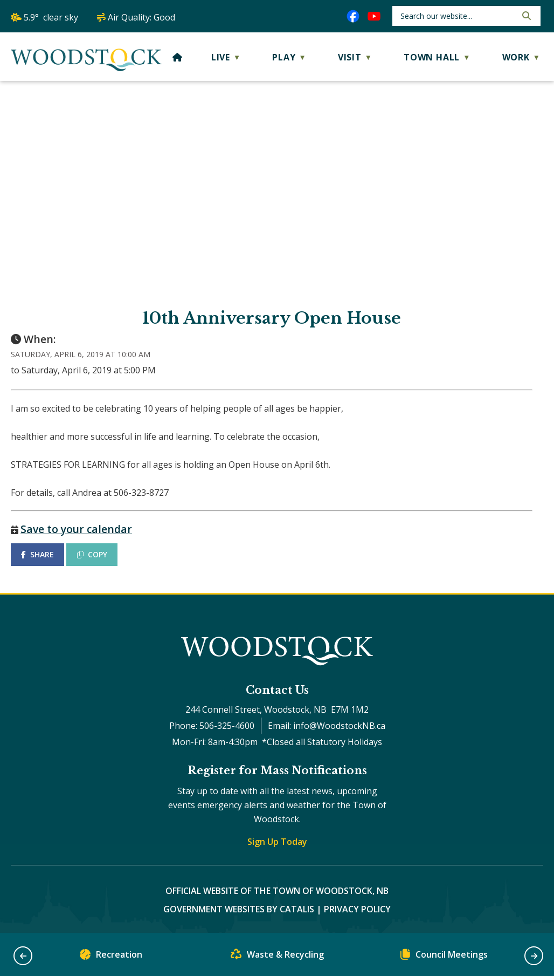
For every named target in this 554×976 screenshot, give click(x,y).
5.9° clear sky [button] (51, 17)
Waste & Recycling (277, 956)
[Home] (177, 57)
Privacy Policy (357, 909)
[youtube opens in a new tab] (374, 16)
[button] (525, 15)
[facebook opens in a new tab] (353, 16)
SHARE (37, 554)
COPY (92, 554)
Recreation (111, 956)
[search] (457, 16)
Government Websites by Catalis (238, 909)
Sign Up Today (277, 842)
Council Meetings (444, 956)
